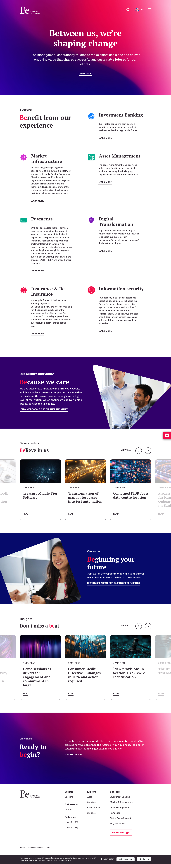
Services (91, 802)
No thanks (144, 859)
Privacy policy (107, 859)
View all (126, 450)
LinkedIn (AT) (71, 827)
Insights (91, 813)
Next (148, 450)
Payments (115, 813)
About (90, 797)
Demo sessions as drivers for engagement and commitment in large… (37, 677)
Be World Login (121, 832)
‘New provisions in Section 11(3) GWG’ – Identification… (130, 673)
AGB (48, 847)
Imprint (23, 847)
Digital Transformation (121, 818)
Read (25, 514)
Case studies (93, 807)
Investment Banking (120, 797)
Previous (138, 450)
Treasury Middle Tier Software (40, 495)
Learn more (85, 73)
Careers (69, 797)
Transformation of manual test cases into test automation (85, 497)
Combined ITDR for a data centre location (130, 495)
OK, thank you (125, 859)
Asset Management (120, 807)
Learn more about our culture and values (44, 409)
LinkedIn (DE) (71, 822)
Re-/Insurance (117, 823)
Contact (69, 809)
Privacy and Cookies (36, 847)
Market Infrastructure (121, 802)
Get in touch (73, 754)
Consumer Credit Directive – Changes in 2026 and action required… (84, 675)
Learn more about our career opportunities (113, 583)
